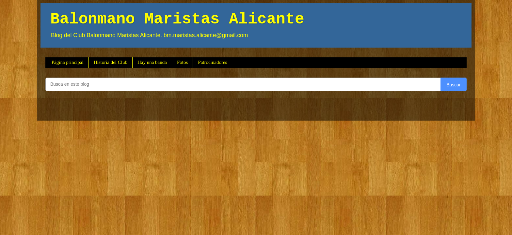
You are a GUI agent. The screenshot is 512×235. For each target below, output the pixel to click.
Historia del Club (110, 62)
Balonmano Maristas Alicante (177, 19)
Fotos (182, 62)
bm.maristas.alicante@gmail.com (206, 35)
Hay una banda (152, 62)
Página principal (68, 62)
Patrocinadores (212, 62)
